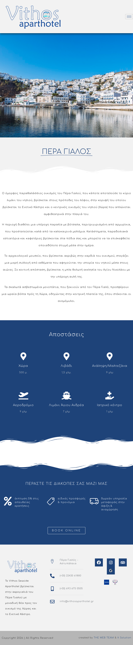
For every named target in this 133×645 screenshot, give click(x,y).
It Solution (124, 637)
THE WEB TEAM (104, 637)
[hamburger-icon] (129, 16)
